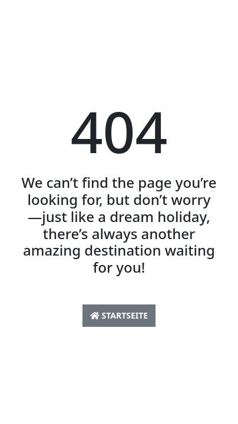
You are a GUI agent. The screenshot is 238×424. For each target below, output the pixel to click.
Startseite (119, 315)
